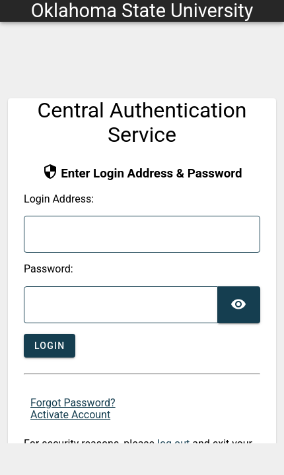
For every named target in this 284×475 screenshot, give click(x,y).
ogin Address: (59, 199)
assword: (48, 269)
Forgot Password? (73, 402)
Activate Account (70, 414)
